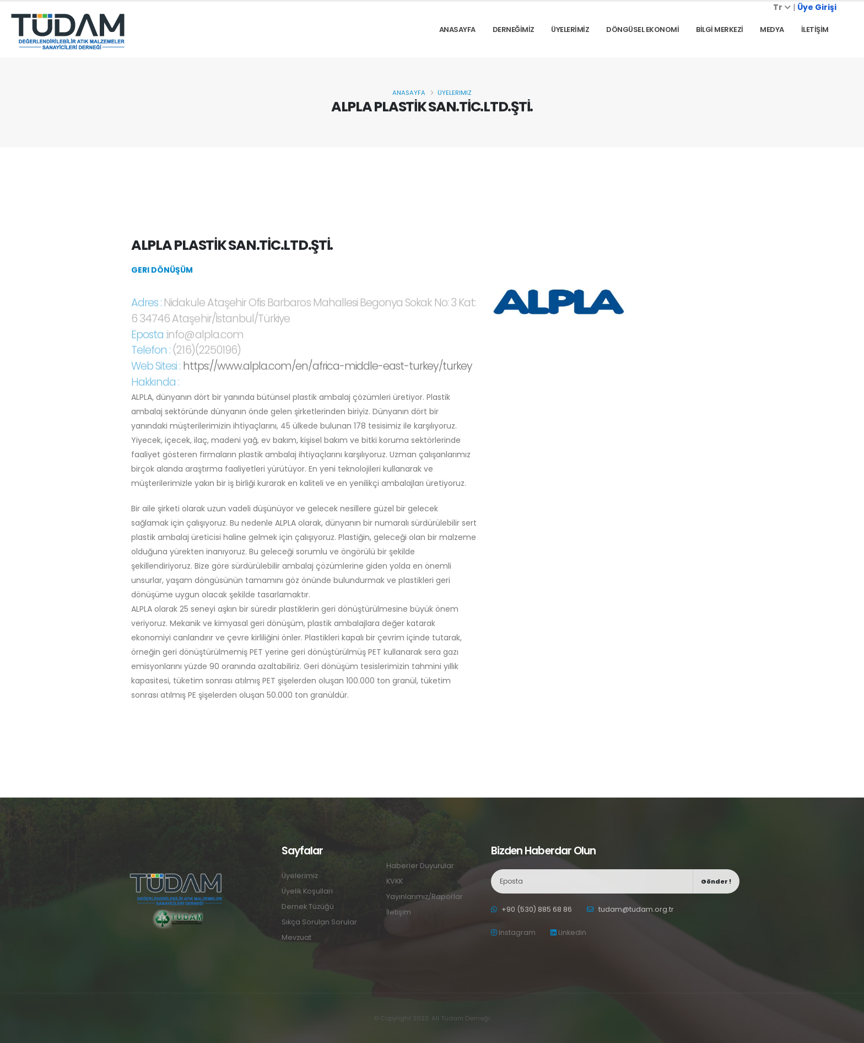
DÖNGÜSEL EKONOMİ (642, 29)
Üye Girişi (816, 7)
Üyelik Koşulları (307, 891)
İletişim (398, 912)
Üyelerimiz (455, 92)
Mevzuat (296, 937)
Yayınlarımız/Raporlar (424, 896)
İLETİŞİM (815, 29)
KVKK (394, 881)
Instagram (513, 932)
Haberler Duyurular (420, 865)
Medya (772, 29)
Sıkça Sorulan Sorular (319, 922)
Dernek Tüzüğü (308, 906)
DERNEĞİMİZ (513, 29)
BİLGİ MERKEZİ (719, 29)
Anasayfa (457, 29)
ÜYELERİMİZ (570, 29)
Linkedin (568, 932)
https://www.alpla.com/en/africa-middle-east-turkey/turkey (327, 379)
